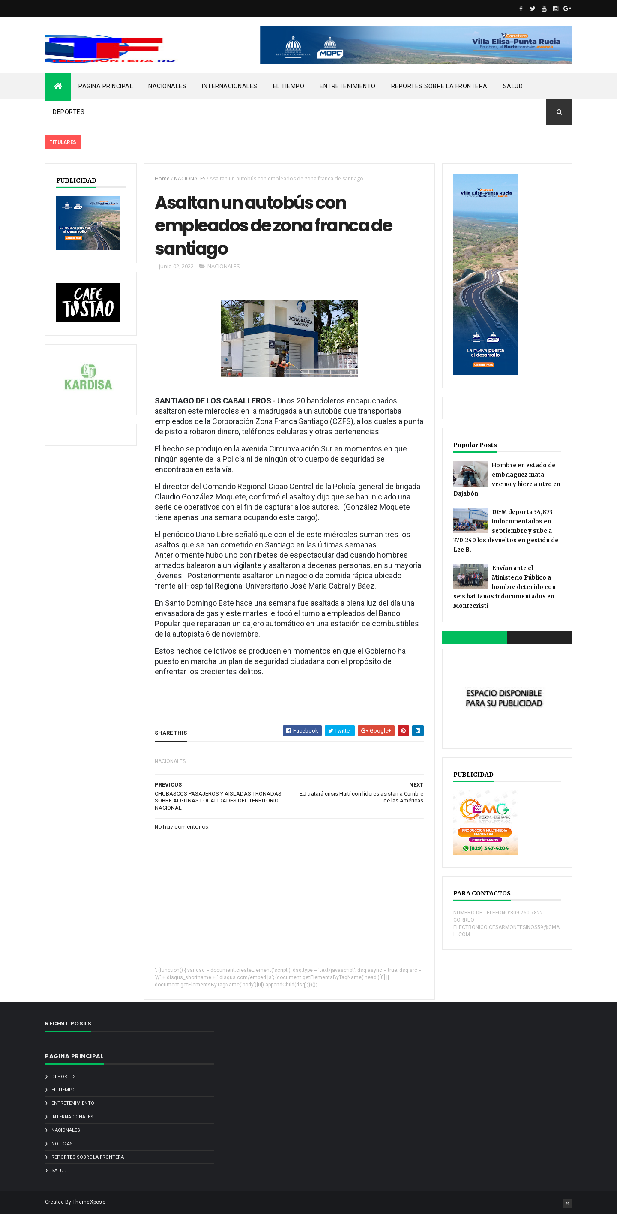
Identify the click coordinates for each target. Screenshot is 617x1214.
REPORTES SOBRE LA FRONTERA (439, 86)
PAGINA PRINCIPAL (105, 86)
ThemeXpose (88, 1202)
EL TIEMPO (289, 86)
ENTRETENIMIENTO (348, 86)
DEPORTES (68, 111)
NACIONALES (167, 86)
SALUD (513, 86)
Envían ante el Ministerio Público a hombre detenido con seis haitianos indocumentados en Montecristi (504, 587)
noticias (62, 1144)
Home (162, 178)
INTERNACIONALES (230, 86)
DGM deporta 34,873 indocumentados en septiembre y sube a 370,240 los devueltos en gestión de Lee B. (505, 530)
